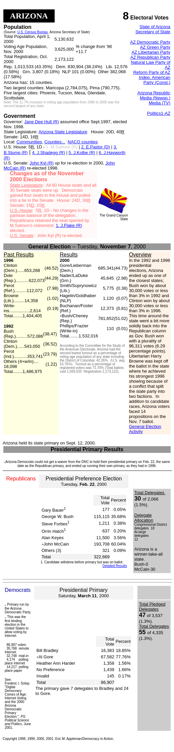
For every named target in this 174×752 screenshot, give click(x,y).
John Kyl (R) (42, 163)
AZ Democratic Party (150, 42)
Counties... (54, 141)
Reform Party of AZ (151, 72)
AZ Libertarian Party (150, 52)
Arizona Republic (153, 92)
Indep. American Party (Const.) (154, 80)
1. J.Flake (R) (69, 225)
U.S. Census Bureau (32, 32)
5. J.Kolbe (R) (81, 152)
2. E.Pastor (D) (95, 146)
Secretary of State (152, 31)
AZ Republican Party (150, 57)
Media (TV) (159, 102)
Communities (29, 141)
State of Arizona (154, 26)
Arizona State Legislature (63, 131)
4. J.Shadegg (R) (48, 152)
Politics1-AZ (158, 113)
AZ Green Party (155, 47)
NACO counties (83, 141)
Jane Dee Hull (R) (41, 121)
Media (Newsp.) (155, 97)
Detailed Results (115, 566)
